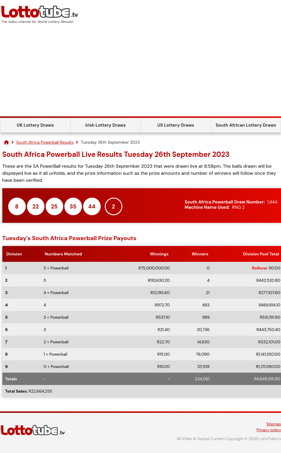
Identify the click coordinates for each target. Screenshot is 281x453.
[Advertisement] (140, 72)
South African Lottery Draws (246, 125)
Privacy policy (268, 429)
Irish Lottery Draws (105, 125)
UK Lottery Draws (35, 125)
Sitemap (273, 424)
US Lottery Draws (175, 125)
